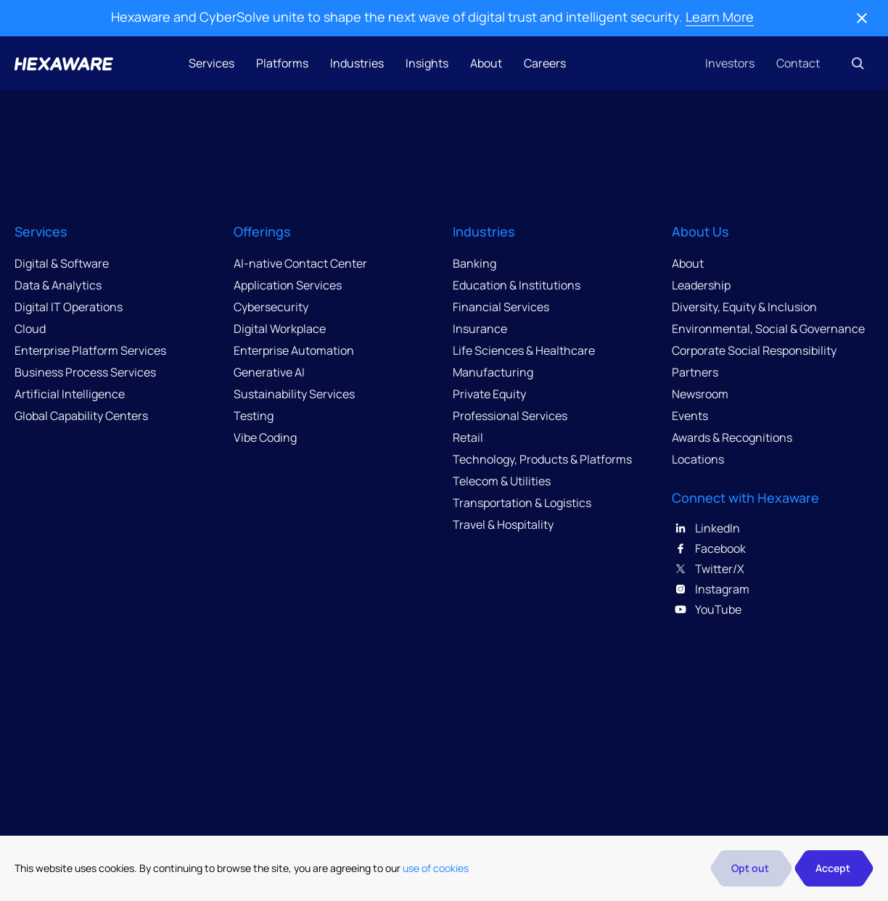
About (486, 63)
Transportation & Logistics (522, 503)
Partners (695, 372)
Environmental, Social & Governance (768, 329)
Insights (427, 63)
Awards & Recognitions (732, 437)
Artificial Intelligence (70, 394)
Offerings (262, 231)
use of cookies (436, 868)
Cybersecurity (271, 307)
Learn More (720, 16)
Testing (254, 416)
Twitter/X (708, 568)
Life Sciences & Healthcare (524, 350)
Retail (468, 437)
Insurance (480, 329)
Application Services (288, 285)
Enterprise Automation (294, 350)
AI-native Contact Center (300, 263)
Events (690, 416)
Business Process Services (85, 372)
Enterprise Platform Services (90, 350)
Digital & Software (62, 263)
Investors (730, 63)
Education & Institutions (516, 285)
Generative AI (269, 372)
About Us (700, 231)
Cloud (30, 329)
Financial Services (501, 307)
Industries (357, 63)
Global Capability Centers (81, 416)
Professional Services (510, 416)
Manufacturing (493, 372)
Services (211, 63)
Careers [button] (545, 63)
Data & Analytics (58, 285)
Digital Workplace (280, 329)
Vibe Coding (265, 437)
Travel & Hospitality (503, 524)
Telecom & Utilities (502, 481)
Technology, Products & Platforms (542, 459)
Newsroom (700, 394)
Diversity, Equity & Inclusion (744, 307)
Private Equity (489, 394)
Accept (832, 868)
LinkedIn (706, 528)
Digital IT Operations (69, 307)
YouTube (706, 609)
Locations (698, 459)
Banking (474, 263)
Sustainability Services (294, 394)
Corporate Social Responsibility (754, 350)
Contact (798, 63)
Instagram (710, 589)
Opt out (750, 868)
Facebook (709, 548)
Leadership (701, 285)
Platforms (282, 63)
